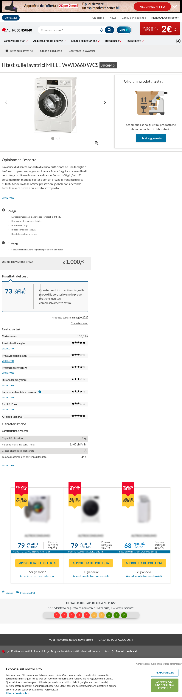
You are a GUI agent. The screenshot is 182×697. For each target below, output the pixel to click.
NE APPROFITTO (152, 6)
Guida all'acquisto (51, 50)
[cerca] (64, 29)
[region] (91, 677)
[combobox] (76, 30)
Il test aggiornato (151, 138)
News (113, 17)
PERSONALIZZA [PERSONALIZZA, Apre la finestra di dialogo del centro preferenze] (165, 672)
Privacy (10, 693)
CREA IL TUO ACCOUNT (116, 639)
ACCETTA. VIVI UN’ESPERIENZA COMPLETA (164, 685)
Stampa (7, 592)
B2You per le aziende (134, 17)
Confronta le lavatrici (82, 50)
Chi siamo (98, 17)
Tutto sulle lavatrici (19, 50)
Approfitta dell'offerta (37, 563)
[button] (49, 552)
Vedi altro (8, 198)
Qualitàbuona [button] (139, 545)
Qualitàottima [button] (32, 545)
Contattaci (11, 17)
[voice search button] (100, 29)
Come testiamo (79, 323)
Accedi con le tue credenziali (37, 576)
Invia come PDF (26, 592)
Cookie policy (22, 693)
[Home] (3, 651)
